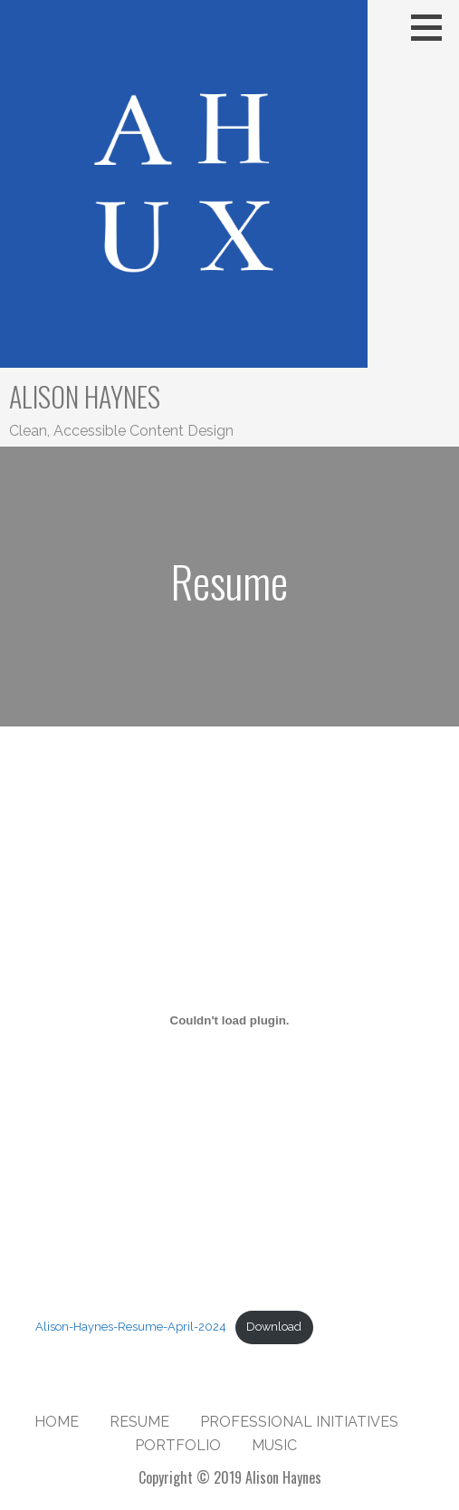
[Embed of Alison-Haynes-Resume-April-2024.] (229, 1020)
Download (273, 1326)
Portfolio (178, 1445)
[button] (432, 27)
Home (56, 1421)
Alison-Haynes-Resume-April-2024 (130, 1326)
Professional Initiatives (299, 1421)
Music (274, 1445)
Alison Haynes (84, 396)
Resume (139, 1421)
